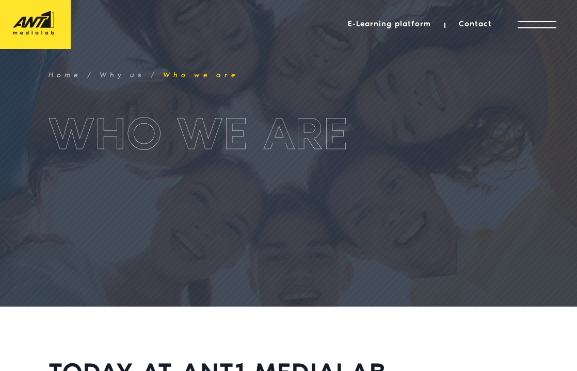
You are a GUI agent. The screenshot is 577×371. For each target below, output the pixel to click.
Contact (475, 24)
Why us (122, 75)
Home (65, 75)
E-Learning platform (389, 24)
